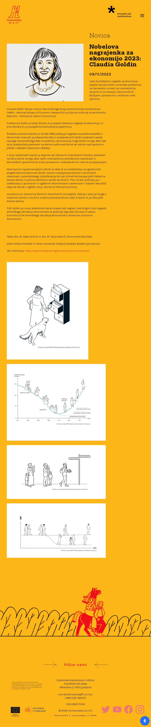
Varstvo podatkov (79, 715)
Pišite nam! (75, 664)
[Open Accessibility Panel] (145, 721)
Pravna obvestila (61, 715)
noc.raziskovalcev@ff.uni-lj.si (75, 694)
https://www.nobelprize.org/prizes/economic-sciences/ (57, 250)
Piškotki (93, 715)
